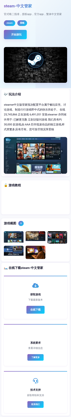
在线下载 (35, 309)
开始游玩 (16, 34)
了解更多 (35, 357)
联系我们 (35, 404)
